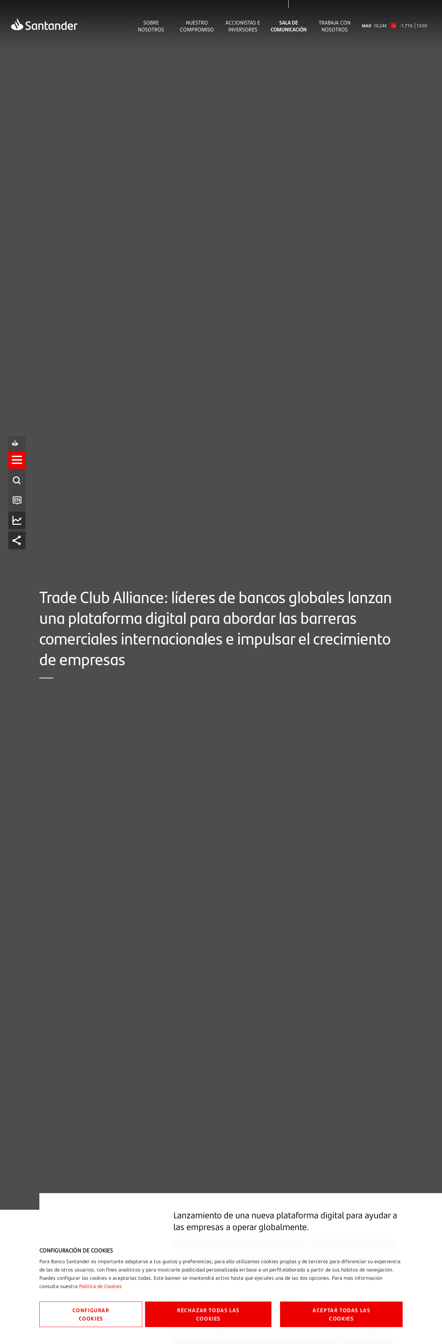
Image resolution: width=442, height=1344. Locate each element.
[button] (19, 641)
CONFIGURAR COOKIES (91, 1314)
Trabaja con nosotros (334, 26)
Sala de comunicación (289, 26)
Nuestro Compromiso (197, 26)
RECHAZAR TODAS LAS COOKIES (208, 1314)
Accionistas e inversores (242, 26)
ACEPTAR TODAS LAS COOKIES (341, 1314)
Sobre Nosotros (151, 26)
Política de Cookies (100, 1286)
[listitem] (19, 641)
